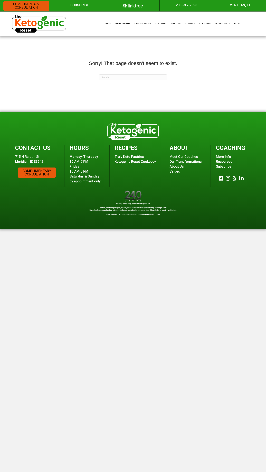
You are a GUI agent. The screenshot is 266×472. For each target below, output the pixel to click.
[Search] (133, 72)
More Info (223, 153)
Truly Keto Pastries (129, 153)
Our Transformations (185, 158)
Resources (224, 158)
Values (174, 167)
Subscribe (223, 163)
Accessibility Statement (128, 210)
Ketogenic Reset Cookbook (135, 158)
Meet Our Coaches (183, 153)
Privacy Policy (111, 210)
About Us (176, 163)
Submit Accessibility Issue (149, 210)
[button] (26, 6)
